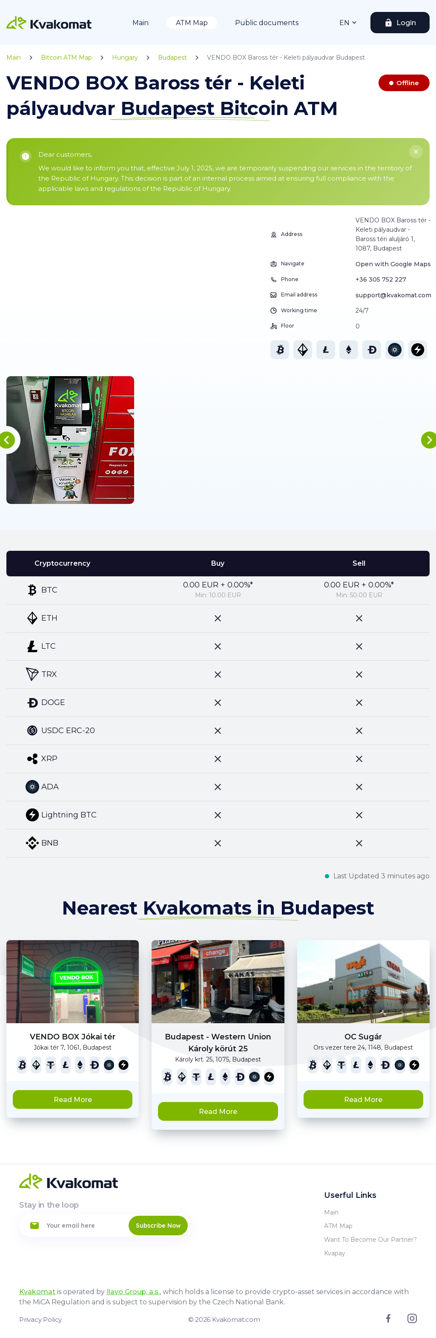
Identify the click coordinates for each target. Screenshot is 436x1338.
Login (406, 23)
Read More (73, 1100)
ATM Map (192, 23)
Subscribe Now (158, 1225)
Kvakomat (37, 1292)
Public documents (266, 23)
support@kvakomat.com (393, 295)
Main (140, 23)
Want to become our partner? (370, 1239)
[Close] (416, 151)
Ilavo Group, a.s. (133, 1292)
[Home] (49, 22)
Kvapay (334, 1253)
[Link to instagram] (412, 1321)
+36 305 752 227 (381, 279)
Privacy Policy (40, 1319)
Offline (407, 83)
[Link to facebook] (388, 1320)
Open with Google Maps (393, 264)
